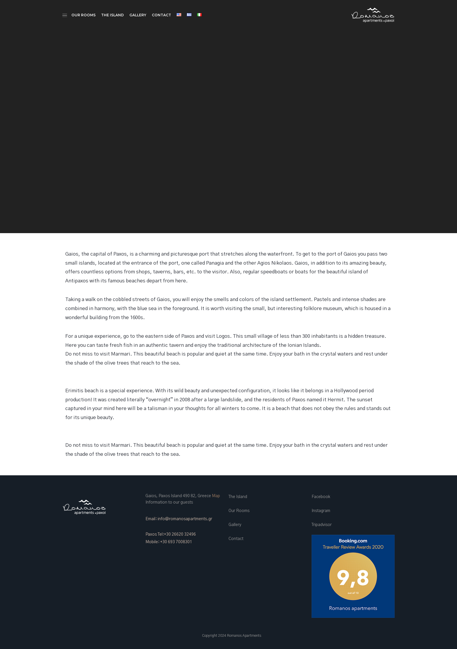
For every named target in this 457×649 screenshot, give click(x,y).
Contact (161, 15)
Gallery (137, 15)
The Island (112, 15)
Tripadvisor (322, 525)
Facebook (321, 497)
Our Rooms (83, 15)
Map (216, 496)
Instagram (321, 511)
